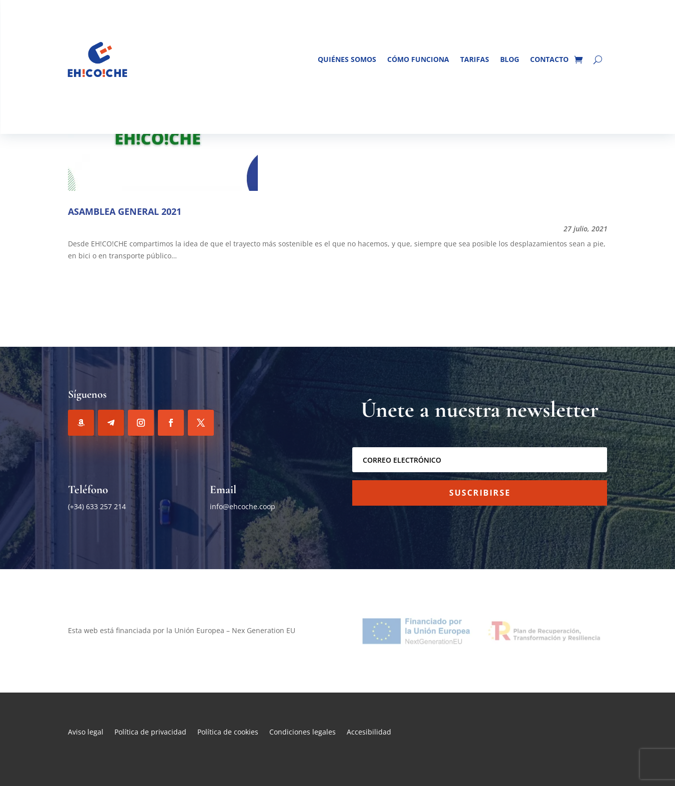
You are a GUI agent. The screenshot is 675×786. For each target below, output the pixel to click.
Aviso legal (85, 733)
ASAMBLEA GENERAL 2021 (124, 211)
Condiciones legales (302, 733)
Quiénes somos (347, 59)
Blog (509, 59)
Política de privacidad (150, 733)
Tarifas (474, 59)
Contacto (549, 59)
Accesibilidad (369, 733)
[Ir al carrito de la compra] (578, 59)
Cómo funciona (418, 59)
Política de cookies (227, 733)
